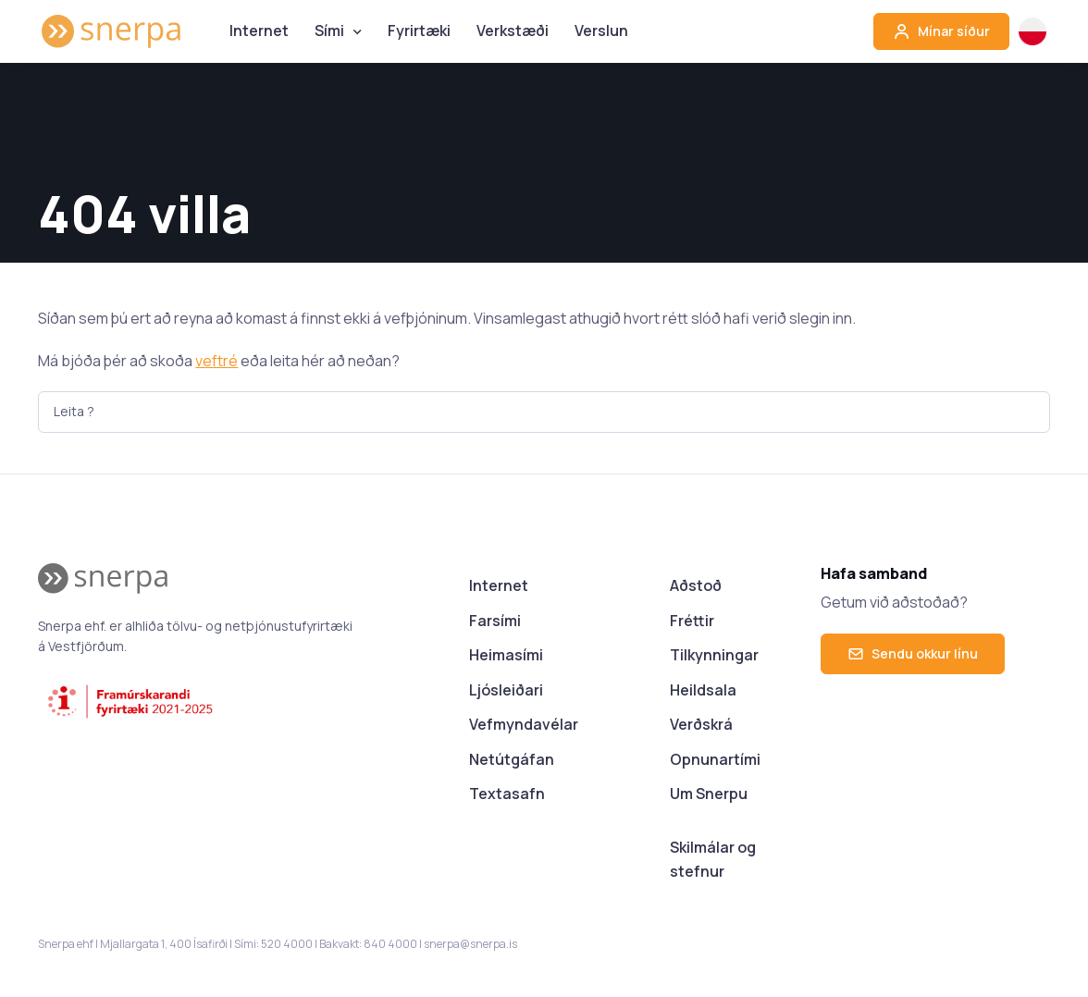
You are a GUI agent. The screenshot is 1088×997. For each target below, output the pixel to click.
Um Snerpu (709, 793)
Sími (329, 30)
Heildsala (703, 690)
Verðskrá (701, 724)
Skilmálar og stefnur (713, 859)
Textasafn (507, 793)
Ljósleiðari (506, 690)
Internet (259, 30)
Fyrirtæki (419, 30)
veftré (216, 361)
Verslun (601, 30)
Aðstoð (696, 585)
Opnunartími (715, 759)
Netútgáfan (511, 759)
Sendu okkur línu (912, 653)
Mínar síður (941, 31)
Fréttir (692, 620)
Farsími (495, 620)
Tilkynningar (714, 655)
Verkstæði (512, 30)
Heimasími (506, 655)
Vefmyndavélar (523, 724)
